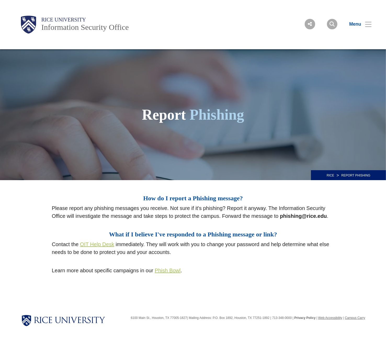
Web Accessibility (330, 318)
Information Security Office (85, 27)
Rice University (63, 19)
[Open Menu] (357, 24)
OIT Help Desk (97, 244)
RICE (330, 175)
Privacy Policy (304, 318)
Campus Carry (355, 318)
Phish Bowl (168, 270)
